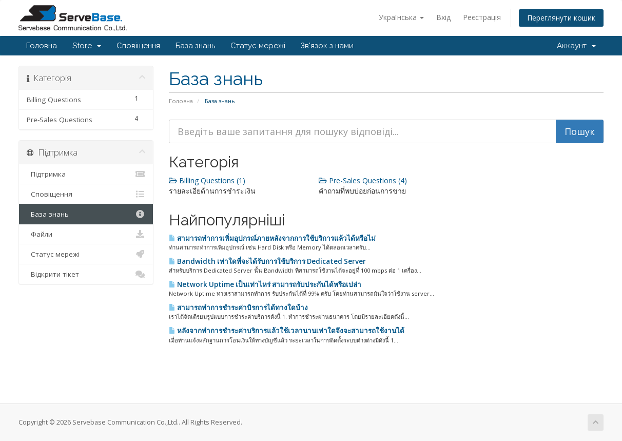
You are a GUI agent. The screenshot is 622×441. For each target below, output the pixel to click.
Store (86, 45)
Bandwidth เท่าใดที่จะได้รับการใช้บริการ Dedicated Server (267, 261)
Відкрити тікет (86, 274)
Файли (86, 234)
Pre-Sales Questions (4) (363, 180)
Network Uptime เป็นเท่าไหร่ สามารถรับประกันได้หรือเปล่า (265, 284)
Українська (401, 17)
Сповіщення (138, 45)
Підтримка (86, 174)
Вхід (443, 17)
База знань (195, 45)
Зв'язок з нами (327, 45)
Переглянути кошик (561, 18)
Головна (41, 45)
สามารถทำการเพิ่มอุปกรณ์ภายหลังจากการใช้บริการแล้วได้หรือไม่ (272, 238)
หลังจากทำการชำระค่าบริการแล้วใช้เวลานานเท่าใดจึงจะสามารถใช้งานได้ (286, 330)
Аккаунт (576, 45)
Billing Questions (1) (207, 180)
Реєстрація (482, 17)
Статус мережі (257, 45)
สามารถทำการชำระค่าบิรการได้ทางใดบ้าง (238, 307)
